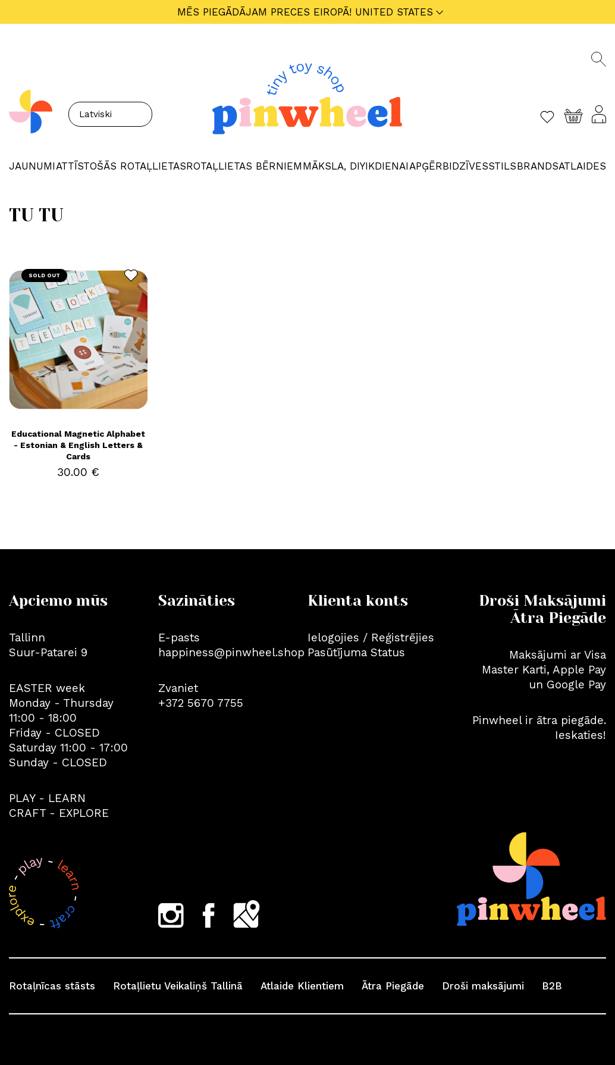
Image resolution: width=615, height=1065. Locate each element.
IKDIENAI (387, 166)
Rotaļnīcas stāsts (52, 986)
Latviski (95, 114)
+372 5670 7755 (200, 703)
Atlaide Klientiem (302, 986)
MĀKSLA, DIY (334, 166)
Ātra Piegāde (393, 986)
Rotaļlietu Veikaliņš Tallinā (178, 986)
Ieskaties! (580, 735)
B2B (552, 986)
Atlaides (582, 166)
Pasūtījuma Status (356, 652)
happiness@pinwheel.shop (231, 652)
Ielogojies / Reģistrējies (371, 637)
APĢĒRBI (430, 166)
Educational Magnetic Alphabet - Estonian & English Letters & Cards (78, 445)
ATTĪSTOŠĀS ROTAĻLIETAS (121, 166)
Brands (537, 166)
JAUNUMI (32, 166)
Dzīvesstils (484, 166)
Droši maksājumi (483, 986)
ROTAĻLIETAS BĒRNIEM (244, 166)
